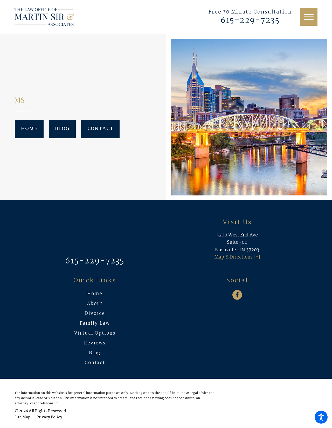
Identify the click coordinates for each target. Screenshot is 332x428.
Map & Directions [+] (237, 257)
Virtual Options (94, 333)
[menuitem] (95, 294)
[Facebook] (237, 295)
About (94, 304)
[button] (321, 417)
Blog (62, 129)
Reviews (94, 343)
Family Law (95, 323)
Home (29, 129)
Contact (100, 129)
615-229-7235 (250, 20)
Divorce (95, 313)
